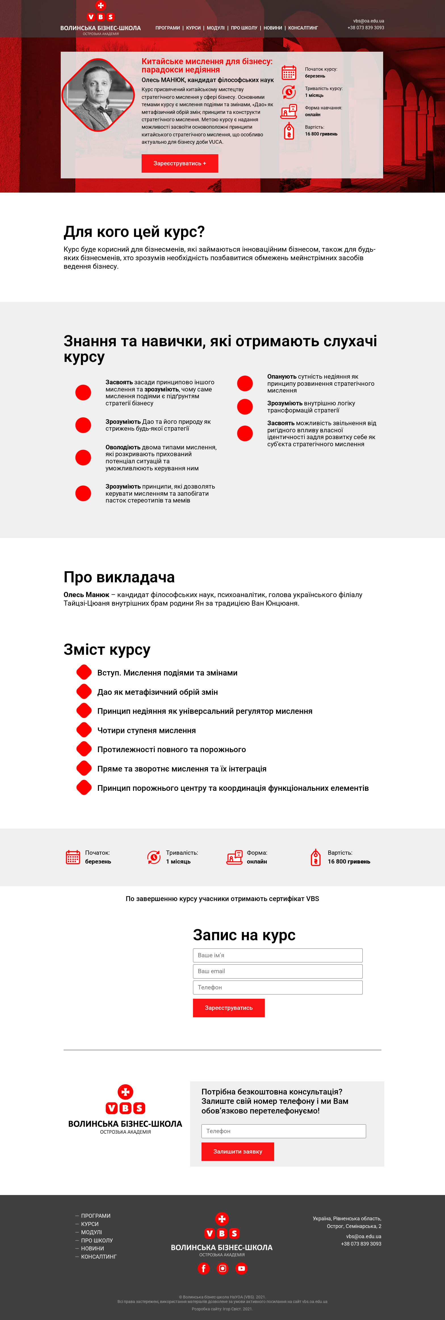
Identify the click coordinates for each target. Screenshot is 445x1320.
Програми (168, 28)
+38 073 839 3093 (366, 27)
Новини (273, 28)
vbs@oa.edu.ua (368, 21)
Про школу (244, 28)
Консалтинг (303, 28)
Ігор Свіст (232, 1309)
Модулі (216, 28)
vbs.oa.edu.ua (315, 1301)
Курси (193, 28)
